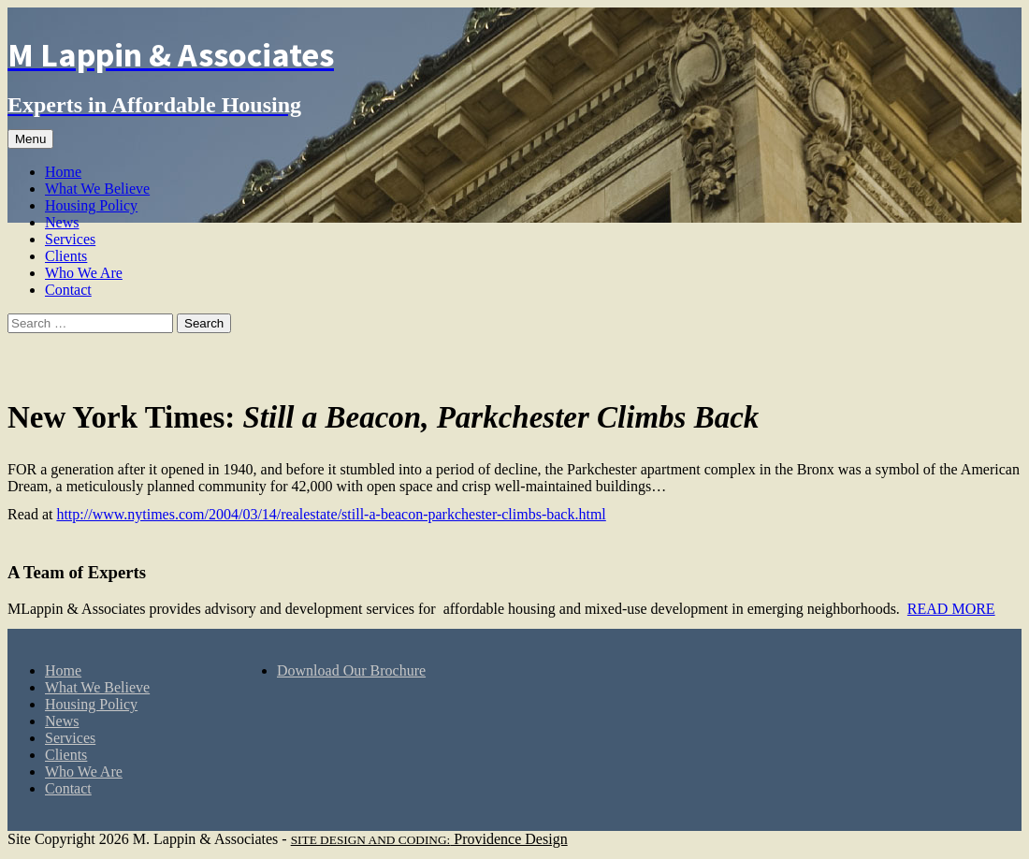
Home (63, 172)
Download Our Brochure (351, 670)
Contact (68, 290)
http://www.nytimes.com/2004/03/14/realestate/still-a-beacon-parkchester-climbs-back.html (330, 514)
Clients (66, 256)
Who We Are (84, 273)
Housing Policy (91, 205)
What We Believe (97, 189)
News (62, 222)
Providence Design (429, 839)
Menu (30, 139)
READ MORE (951, 609)
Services (70, 239)
